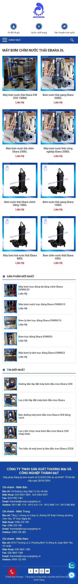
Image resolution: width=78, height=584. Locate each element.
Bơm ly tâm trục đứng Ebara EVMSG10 (40, 320)
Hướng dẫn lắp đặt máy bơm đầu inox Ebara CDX (45, 384)
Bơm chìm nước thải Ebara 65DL (58, 257)
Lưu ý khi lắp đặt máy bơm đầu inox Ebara (42, 400)
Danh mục (15, 40)
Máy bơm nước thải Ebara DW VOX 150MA (20, 96)
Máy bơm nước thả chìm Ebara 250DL (20, 150)
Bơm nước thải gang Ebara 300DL (58, 96)
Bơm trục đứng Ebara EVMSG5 (35, 336)
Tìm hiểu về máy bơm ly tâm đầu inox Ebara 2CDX (46, 448)
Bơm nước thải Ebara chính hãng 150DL (19, 203)
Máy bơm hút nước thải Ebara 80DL (20, 257)
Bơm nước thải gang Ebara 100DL (58, 203)
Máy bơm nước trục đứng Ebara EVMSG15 (42, 304)
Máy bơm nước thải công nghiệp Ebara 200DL (58, 150)
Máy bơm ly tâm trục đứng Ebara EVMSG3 (42, 352)
